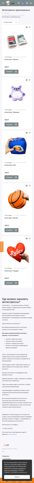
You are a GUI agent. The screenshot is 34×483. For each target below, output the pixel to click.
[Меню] (3, 3)
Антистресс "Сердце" (12, 271)
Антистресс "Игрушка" (12, 112)
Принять (17, 477)
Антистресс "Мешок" (12, 59)
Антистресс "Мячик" (11, 218)
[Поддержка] (31, 3)
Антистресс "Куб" (10, 165)
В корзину (11, 71)
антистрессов (12, 434)
